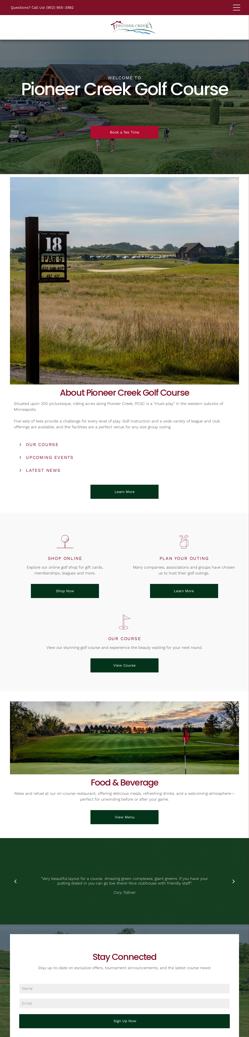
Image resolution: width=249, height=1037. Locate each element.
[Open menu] (236, 7)
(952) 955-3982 (60, 7)
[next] (234, 881)
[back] (15, 881)
